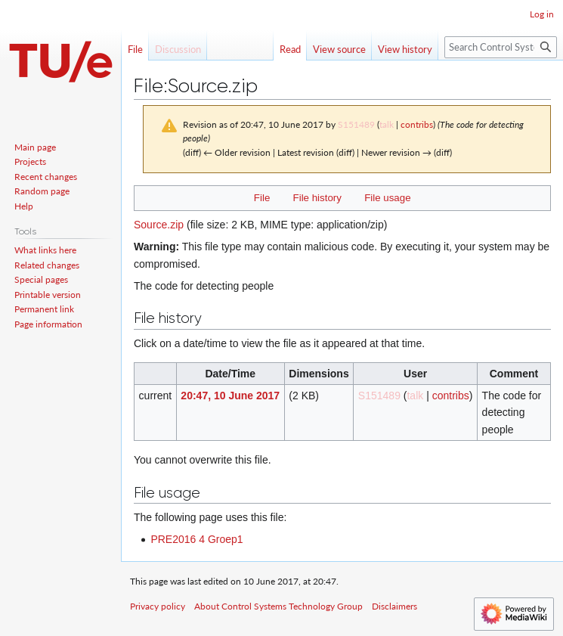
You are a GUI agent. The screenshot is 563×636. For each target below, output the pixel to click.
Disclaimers (394, 606)
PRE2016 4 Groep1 (196, 539)
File (262, 197)
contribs (417, 124)
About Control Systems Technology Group (278, 606)
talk (386, 124)
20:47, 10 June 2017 (230, 395)
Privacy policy (157, 606)
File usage (387, 197)
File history (317, 197)
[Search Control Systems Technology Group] (500, 47)
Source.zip (159, 225)
